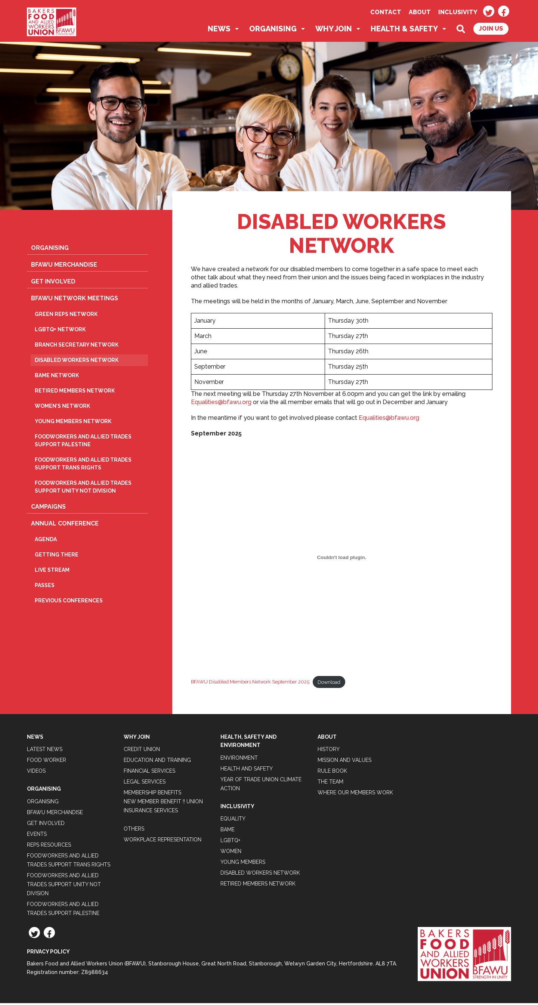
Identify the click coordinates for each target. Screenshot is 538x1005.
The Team (330, 784)
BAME (227, 831)
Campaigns (48, 508)
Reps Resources (49, 847)
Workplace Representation (162, 841)
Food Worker (46, 762)
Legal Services (145, 784)
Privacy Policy (48, 953)
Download (329, 683)
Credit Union (142, 751)
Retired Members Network (75, 393)
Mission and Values (344, 762)
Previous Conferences (69, 602)
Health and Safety (246, 770)
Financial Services (149, 773)
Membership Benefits (152, 794)
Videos (36, 773)
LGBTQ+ (230, 842)
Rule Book (332, 773)
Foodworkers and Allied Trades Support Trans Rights (83, 465)
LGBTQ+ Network (60, 331)
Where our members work (355, 794)
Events (37, 836)
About (420, 12)
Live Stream (52, 572)
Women (230, 853)
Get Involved (53, 283)
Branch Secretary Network (76, 347)
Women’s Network (62, 408)
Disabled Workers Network (76, 362)
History (329, 751)
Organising (273, 30)
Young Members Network (73, 423)
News (219, 30)
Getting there (56, 556)
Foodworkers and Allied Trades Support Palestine (83, 442)
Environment (239, 760)
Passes (45, 587)
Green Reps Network (66, 316)
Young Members (242, 864)
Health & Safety (404, 30)
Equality (232, 820)
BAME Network (57, 377)
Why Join (333, 30)
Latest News (44, 751)
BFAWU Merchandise (64, 266)
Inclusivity (457, 12)
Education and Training (157, 762)
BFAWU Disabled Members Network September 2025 (250, 683)
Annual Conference (65, 525)
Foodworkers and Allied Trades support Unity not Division (83, 489)
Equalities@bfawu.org (221, 403)
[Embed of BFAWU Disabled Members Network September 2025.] (341, 559)
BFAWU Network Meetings (74, 300)
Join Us (491, 30)
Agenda (46, 541)
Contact (385, 12)
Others (134, 831)
